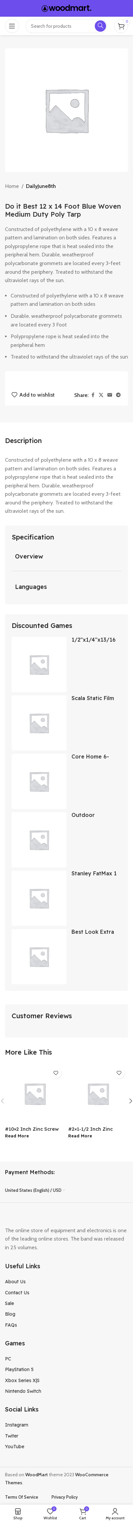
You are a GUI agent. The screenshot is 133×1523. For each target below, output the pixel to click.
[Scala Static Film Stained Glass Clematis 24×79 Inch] (39, 722)
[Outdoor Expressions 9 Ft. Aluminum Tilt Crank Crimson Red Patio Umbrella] (39, 839)
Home (12, 186)
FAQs (11, 1325)
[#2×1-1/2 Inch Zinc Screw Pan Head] (98, 1094)
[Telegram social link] (118, 395)
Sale (9, 1303)
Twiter (11, 1436)
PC (8, 1359)
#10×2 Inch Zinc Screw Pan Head (32, 1132)
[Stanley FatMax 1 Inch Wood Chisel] (39, 898)
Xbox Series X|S (22, 1380)
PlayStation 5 (19, 1369)
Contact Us (17, 1293)
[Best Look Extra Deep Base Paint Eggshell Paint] (39, 956)
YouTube (14, 1447)
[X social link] (101, 395)
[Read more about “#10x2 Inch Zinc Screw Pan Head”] (17, 1136)
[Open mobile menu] (12, 26)
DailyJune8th (41, 186)
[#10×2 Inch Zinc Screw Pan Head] (35, 1094)
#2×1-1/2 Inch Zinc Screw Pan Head (90, 1132)
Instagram (16, 1425)
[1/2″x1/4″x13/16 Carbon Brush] (39, 664)
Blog (10, 1314)
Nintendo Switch (23, 1391)
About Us (15, 1282)
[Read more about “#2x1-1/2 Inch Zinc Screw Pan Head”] (80, 1136)
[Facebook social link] (93, 395)
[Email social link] (109, 395)
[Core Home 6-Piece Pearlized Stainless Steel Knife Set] (39, 781)
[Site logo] (66, 8)
